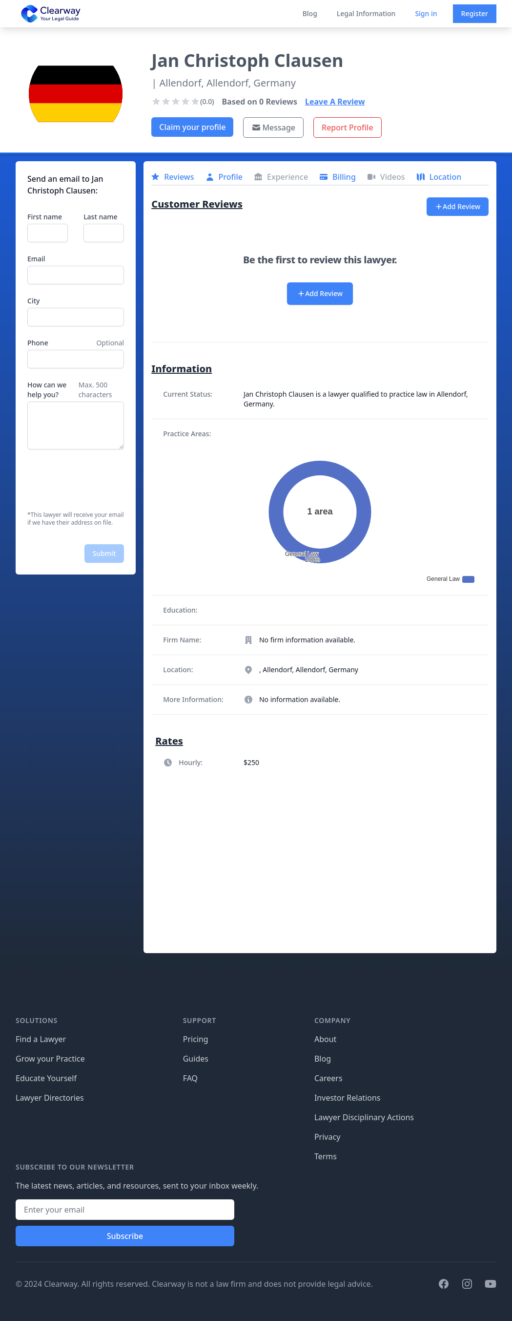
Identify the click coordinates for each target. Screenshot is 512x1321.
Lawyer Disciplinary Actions (364, 1117)
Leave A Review (335, 101)
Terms (325, 1156)
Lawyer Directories (50, 1097)
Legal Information (366, 13)
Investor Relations (347, 1097)
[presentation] (101, 480)
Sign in (426, 13)
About (325, 1039)
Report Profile (347, 127)
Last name (100, 216)
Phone (37, 342)
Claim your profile (192, 127)
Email (36, 258)
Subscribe (125, 1236)
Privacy (327, 1136)
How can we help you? (46, 389)
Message (273, 127)
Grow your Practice (50, 1058)
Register (474, 13)
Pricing (195, 1039)
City (33, 300)
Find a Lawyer (41, 1039)
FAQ (190, 1078)
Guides (195, 1058)
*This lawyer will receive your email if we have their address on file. (75, 519)
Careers (328, 1078)
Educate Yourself (46, 1078)
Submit (104, 553)
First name (44, 216)
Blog (310, 13)
